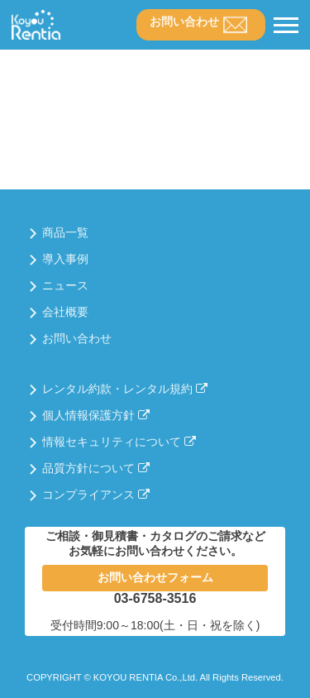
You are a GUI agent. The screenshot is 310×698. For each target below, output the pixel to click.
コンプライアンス (96, 494)
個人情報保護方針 (96, 415)
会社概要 (65, 311)
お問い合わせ (184, 21)
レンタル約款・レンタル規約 (124, 388)
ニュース (65, 285)
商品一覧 (65, 232)
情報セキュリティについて (119, 441)
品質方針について (96, 468)
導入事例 (65, 258)
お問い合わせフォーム (155, 577)
